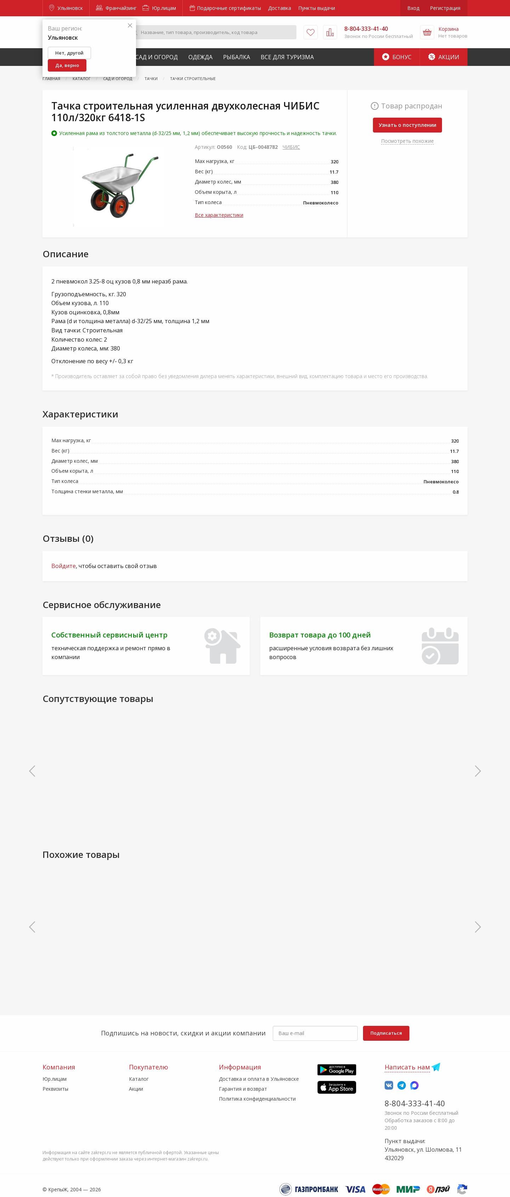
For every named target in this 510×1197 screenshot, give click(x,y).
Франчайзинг (116, 8)
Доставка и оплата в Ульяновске (259, 1078)
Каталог (139, 1078)
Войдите (63, 566)
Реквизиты (55, 1088)
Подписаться (386, 1033)
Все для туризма (287, 57)
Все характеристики (219, 215)
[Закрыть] (130, 25)
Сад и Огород (156, 57)
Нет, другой (69, 53)
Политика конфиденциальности (257, 1098)
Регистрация (445, 8)
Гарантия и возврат (243, 1088)
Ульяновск (66, 8)
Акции (443, 57)
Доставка (279, 8)
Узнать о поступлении (407, 125)
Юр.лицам (159, 8)
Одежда (200, 57)
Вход (413, 8)
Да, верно (67, 65)
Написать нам (407, 1067)
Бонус (397, 57)
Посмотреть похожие (407, 140)
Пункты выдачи (316, 8)
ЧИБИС (291, 147)
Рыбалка (236, 57)
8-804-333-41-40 (415, 1103)
